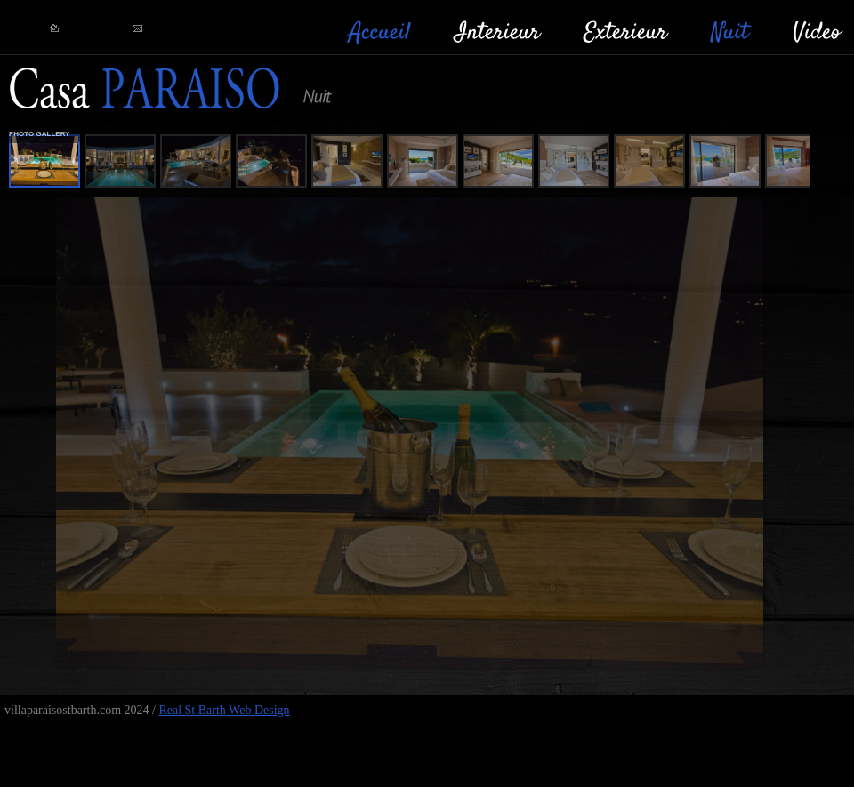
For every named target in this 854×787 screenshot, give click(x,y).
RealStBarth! (146, 90)
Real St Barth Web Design (223, 710)
